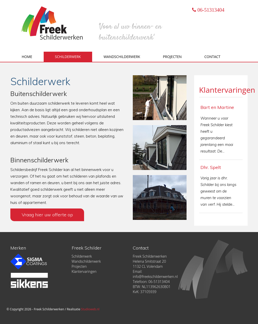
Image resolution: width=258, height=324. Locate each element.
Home (27, 56)
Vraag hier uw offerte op (48, 215)
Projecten (172, 56)
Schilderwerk (68, 56)
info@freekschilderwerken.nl (155, 276)
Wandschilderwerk (122, 56)
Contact (212, 56)
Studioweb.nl (90, 309)
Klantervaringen (227, 90)
